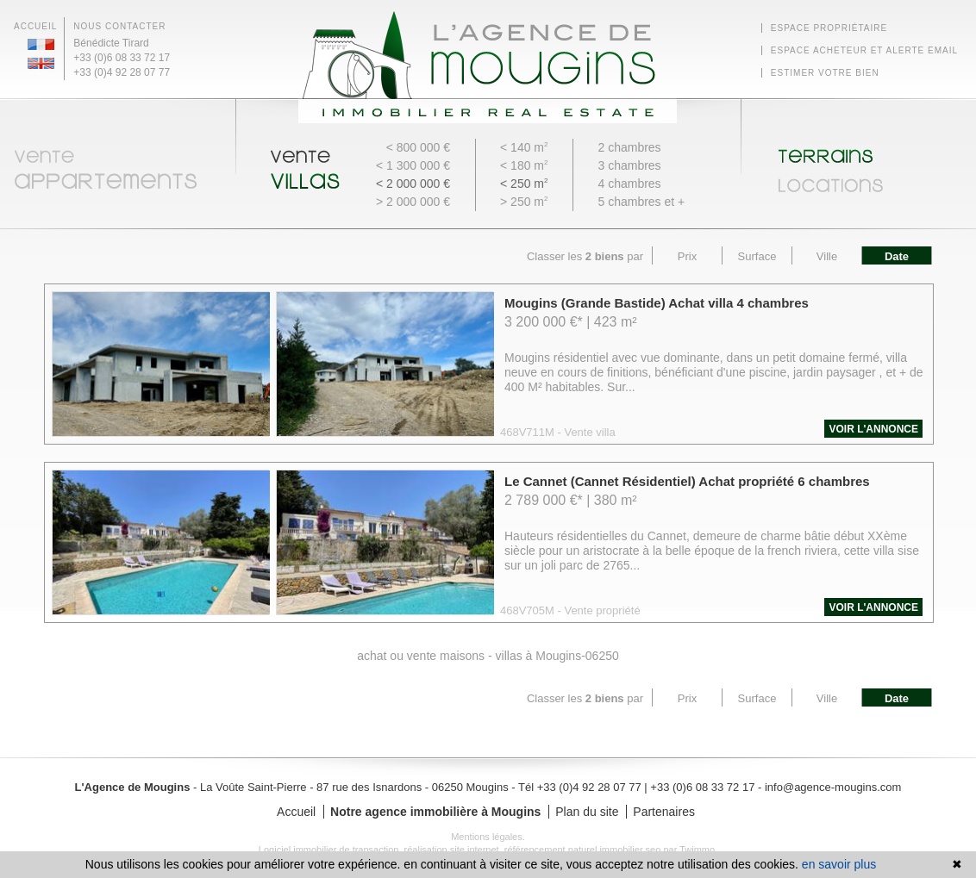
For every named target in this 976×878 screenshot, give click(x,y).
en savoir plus (839, 864)
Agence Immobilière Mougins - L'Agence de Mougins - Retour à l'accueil (487, 67)
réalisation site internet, (454, 849)
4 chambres (628, 183)
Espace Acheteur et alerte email (864, 50)
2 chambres (628, 147)
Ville (826, 256)
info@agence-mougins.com (833, 787)
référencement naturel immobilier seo (584, 849)
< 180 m (523, 165)
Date (897, 256)
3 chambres (628, 165)
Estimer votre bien (825, 73)
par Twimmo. (690, 849)
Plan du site (588, 812)
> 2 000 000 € (413, 202)
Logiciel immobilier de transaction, (331, 849)
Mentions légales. (488, 836)
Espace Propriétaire (829, 28)
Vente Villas (311, 166)
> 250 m (523, 202)
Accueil (35, 26)
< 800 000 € (418, 147)
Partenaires (664, 812)
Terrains (867, 150)
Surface (757, 256)
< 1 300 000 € (413, 165)
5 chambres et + (641, 202)
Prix (687, 256)
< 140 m (523, 147)
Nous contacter (119, 26)
